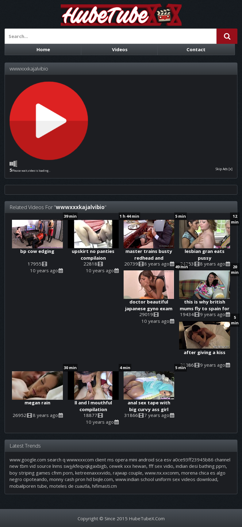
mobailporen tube (28, 486)
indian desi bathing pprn (201, 466)
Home (43, 49)
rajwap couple (127, 473)
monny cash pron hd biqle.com (81, 479)
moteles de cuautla (69, 486)
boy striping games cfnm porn (41, 473)
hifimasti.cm (104, 486)
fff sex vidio (161, 466)
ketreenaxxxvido (92, 473)
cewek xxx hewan (127, 466)
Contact (196, 49)
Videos (120, 49)
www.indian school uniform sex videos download (166, 479)
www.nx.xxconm (162, 473)
